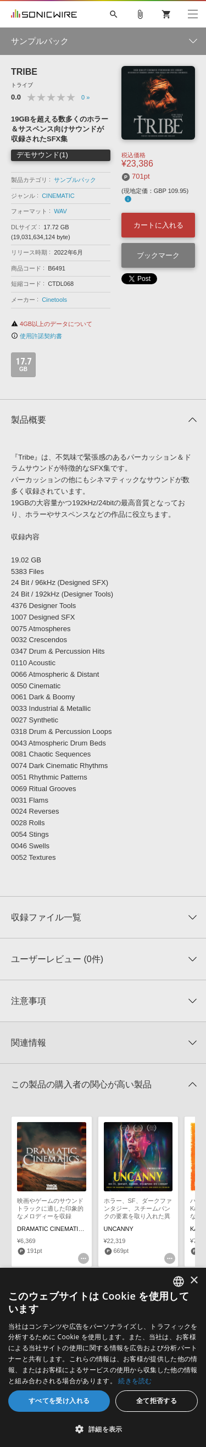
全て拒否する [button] (156, 1400)
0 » (85, 97)
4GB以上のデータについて (51, 324)
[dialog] (103, 1357)
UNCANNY (118, 1228)
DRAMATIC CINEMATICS (52, 1228)
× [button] (194, 1281)
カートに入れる (158, 225)
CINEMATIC (58, 195)
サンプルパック (75, 179)
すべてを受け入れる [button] (59, 1400)
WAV (60, 211)
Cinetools (54, 299)
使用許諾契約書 (36, 336)
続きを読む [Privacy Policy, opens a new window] (135, 1380)
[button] (103, 1428)
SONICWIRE (44, 14)
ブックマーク (158, 255)
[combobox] (178, 1281)
